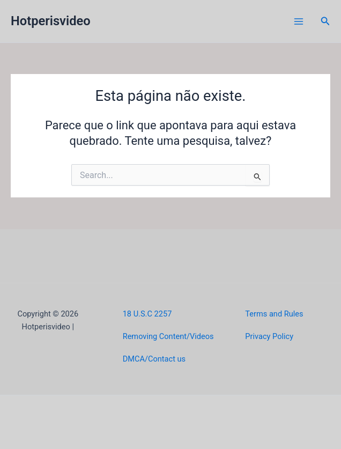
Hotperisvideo (51, 20)
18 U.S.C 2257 (147, 314)
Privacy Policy (269, 336)
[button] (325, 21)
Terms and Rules (274, 314)
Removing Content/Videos (168, 336)
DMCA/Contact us (154, 359)
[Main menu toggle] (298, 21)
